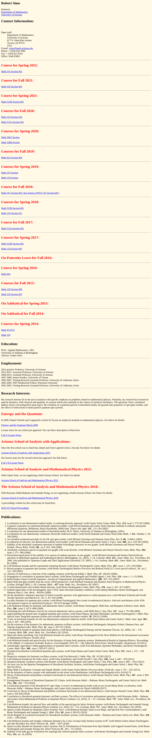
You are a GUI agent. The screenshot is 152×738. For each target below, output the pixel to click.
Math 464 (5, 274)
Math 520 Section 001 (11, 86)
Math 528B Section (10, 142)
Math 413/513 (8, 330)
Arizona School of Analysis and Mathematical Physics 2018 (29, 498)
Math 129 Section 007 (11, 249)
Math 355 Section (9, 172)
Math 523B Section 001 (12, 102)
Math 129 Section (9, 178)
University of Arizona (11, 14)
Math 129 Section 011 (11, 213)
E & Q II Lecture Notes (12, 463)
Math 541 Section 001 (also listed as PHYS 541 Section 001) (30, 193)
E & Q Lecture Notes (11, 435)
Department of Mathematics (14, 12)
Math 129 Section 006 (11, 289)
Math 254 (5, 335)
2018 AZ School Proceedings (15, 508)
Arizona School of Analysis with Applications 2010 (25, 453)
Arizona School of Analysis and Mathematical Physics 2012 (29, 480)
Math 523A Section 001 (12, 122)
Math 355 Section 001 (11, 71)
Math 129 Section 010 (11, 117)
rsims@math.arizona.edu (21, 48)
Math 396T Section (10, 137)
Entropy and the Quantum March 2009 (19, 425)
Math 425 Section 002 (11, 157)
